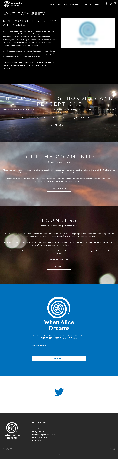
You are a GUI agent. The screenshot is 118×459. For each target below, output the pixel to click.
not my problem (38, 432)
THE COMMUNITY (59, 189)
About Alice (62, 4)
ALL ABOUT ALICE (59, 125)
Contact (88, 4)
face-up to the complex (40, 429)
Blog (97, 4)
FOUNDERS (59, 266)
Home (52, 4)
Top (59, 454)
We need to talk (38, 440)
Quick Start (33, 118)
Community (75, 4)
